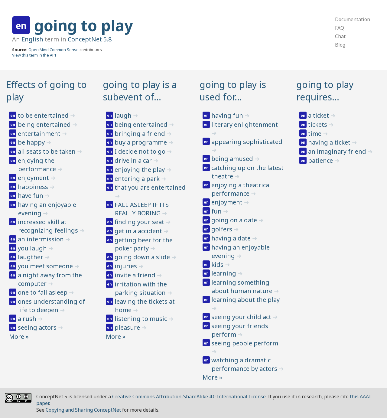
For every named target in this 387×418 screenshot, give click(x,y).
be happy (32, 142)
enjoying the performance (37, 164)
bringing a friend (141, 133)
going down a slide (143, 257)
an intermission (41, 239)
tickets (318, 124)
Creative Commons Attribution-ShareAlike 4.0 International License (189, 396)
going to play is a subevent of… (140, 90)
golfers (222, 229)
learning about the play (245, 300)
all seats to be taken (47, 151)
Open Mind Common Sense (53, 49)
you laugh (33, 248)
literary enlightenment (244, 124)
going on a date (235, 220)
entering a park (138, 179)
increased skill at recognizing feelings (49, 226)
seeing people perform (244, 343)
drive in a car (134, 160)
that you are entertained (150, 187)
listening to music (141, 319)
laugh (124, 115)
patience (321, 160)
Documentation (352, 19)
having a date (231, 238)
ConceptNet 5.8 (90, 39)
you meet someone (46, 266)
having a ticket (330, 142)
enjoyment (34, 178)
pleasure (128, 327)
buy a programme (141, 142)
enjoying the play (140, 169)
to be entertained (44, 115)
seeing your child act (242, 317)
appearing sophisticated (246, 142)
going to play (83, 25)
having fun (228, 115)
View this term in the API (34, 55)
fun (217, 211)
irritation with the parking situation (141, 288)
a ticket (319, 115)
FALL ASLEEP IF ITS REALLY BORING (142, 209)
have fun (31, 195)
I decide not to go (141, 151)
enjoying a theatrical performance (241, 189)
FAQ (339, 27)
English (32, 39)
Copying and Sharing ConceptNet (83, 410)
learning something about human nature (242, 286)
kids (218, 264)
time (315, 133)
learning (224, 273)
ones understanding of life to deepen (51, 305)
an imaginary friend (338, 151)
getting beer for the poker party (144, 244)
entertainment (40, 133)
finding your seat (140, 222)
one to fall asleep (43, 292)
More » (19, 336)
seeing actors (38, 327)
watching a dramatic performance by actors (245, 364)
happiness (34, 187)
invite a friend (136, 275)
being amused (233, 159)
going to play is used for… (233, 90)
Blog (340, 44)
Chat (340, 36)
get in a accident (139, 231)
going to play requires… (324, 90)
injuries (126, 266)
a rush (28, 319)
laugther (31, 257)
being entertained (45, 124)
